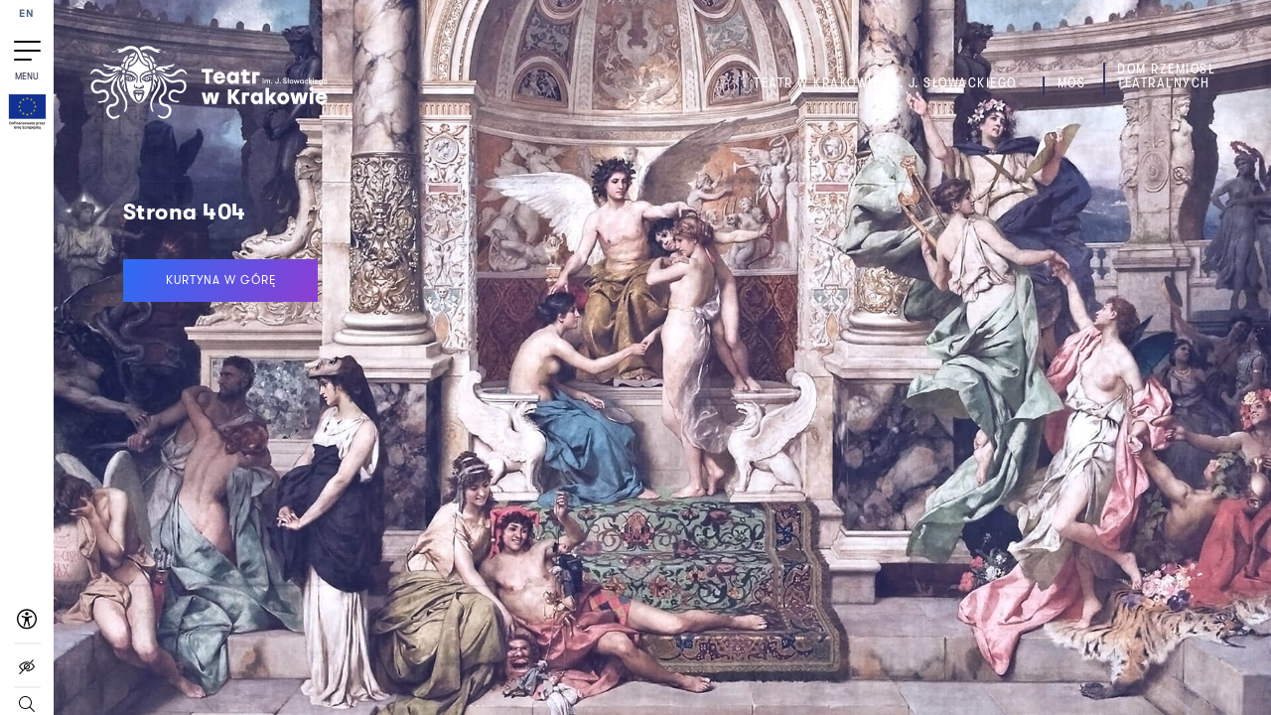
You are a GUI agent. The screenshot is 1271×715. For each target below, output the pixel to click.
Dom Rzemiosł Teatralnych (1166, 76)
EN (27, 14)
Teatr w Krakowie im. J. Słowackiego (885, 82)
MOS (1072, 82)
